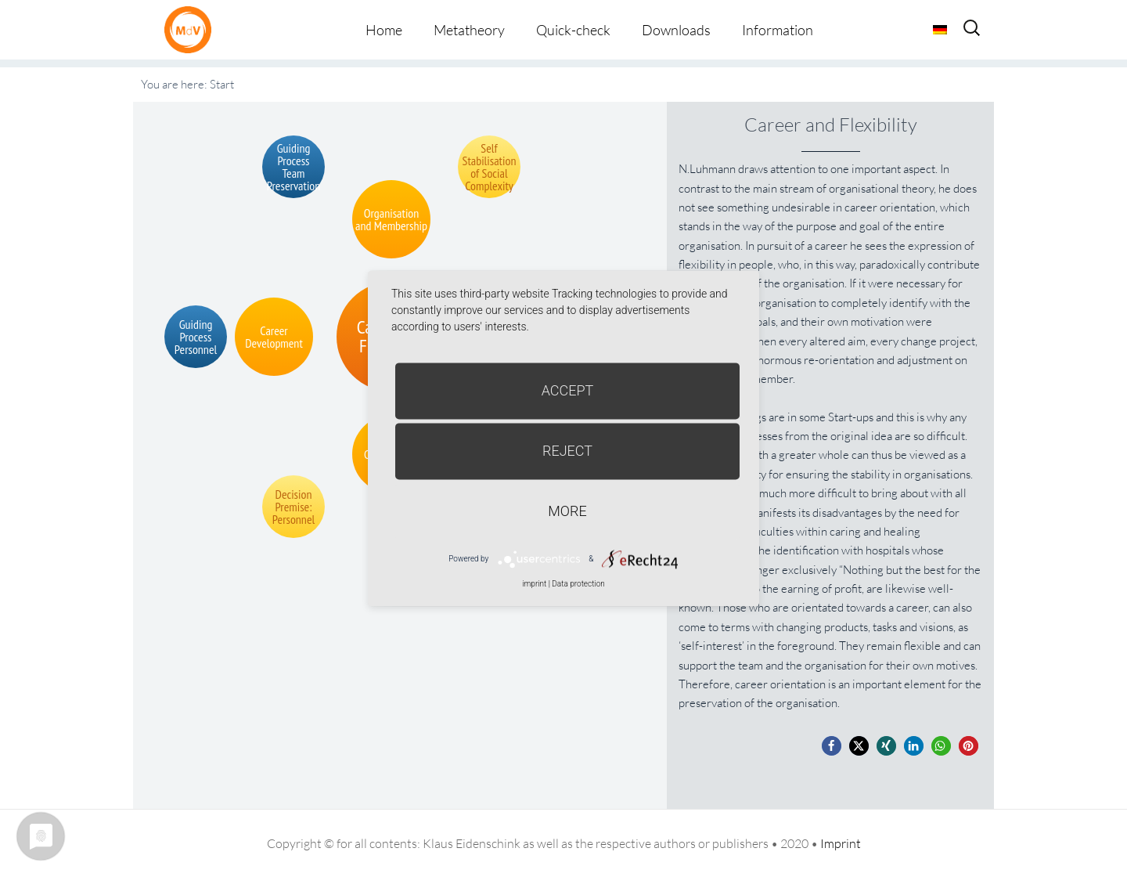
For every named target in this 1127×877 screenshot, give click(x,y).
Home (383, 29)
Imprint (840, 843)
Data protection (578, 583)
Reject (567, 450)
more (567, 511)
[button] (831, 746)
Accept (568, 390)
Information (777, 29)
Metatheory (469, 29)
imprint (534, 583)
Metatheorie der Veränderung (191, 29)
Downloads (676, 29)
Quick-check (573, 29)
